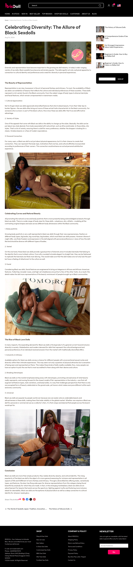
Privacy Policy (72, 550)
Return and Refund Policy (76, 543)
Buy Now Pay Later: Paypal (77, 557)
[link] (6, 20)
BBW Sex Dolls (41, 553)
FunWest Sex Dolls (42, 560)
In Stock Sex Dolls (42, 546)
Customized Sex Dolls (43, 550)
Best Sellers (40, 543)
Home (6, 20)
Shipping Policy (73, 540)
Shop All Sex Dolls (42, 536)
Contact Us (71, 560)
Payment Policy (73, 553)
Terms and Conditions (75, 546)
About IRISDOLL (73, 536)
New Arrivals (40, 540)
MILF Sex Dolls (41, 557)
